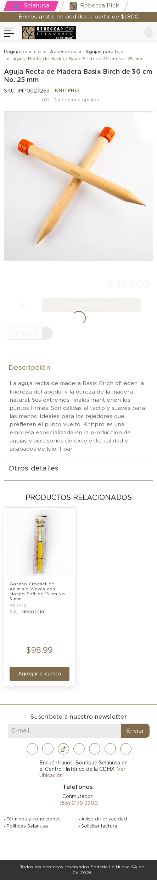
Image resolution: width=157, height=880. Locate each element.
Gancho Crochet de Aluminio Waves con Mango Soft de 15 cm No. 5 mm (39, 591)
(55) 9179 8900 (79, 803)
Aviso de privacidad (104, 819)
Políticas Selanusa (27, 826)
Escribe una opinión (76, 100)
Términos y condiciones (33, 819)
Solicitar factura (99, 826)
